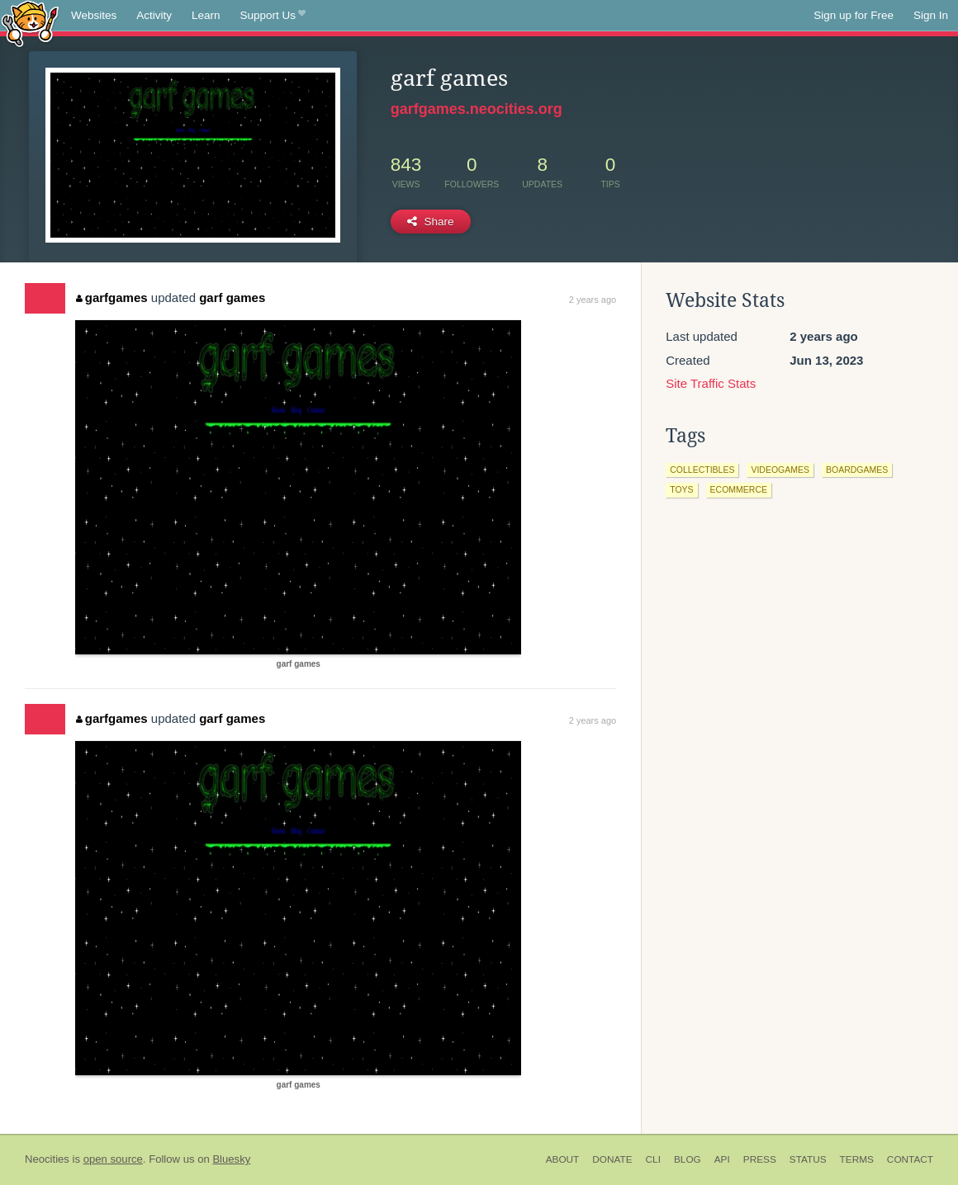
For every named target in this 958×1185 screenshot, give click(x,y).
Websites (93, 15)
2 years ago (592, 300)
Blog (687, 1159)
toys (681, 489)
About (563, 1159)
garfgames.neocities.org (476, 109)
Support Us (273, 15)
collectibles (702, 469)
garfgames (111, 297)
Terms (857, 1159)
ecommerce (738, 489)
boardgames (857, 469)
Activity (154, 15)
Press (759, 1159)
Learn (206, 15)
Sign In (930, 15)
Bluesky (231, 1159)
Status (808, 1159)
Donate (612, 1159)
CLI (653, 1159)
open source (113, 1159)
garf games (232, 297)
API (722, 1159)
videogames (780, 469)
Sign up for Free (853, 15)
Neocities (47, 1159)
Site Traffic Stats (711, 383)
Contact (910, 1159)
